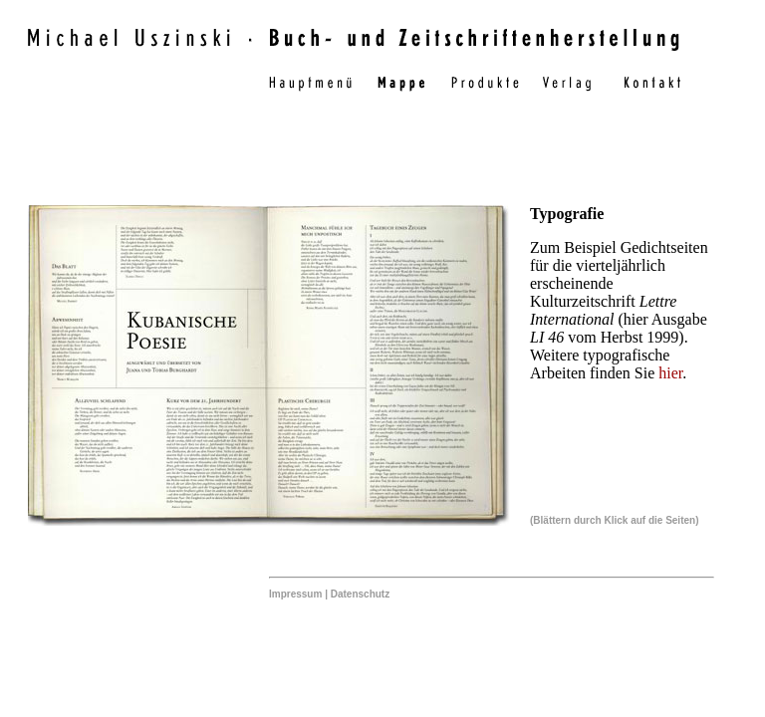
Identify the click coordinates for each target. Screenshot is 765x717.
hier (670, 372)
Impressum (295, 594)
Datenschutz (360, 594)
